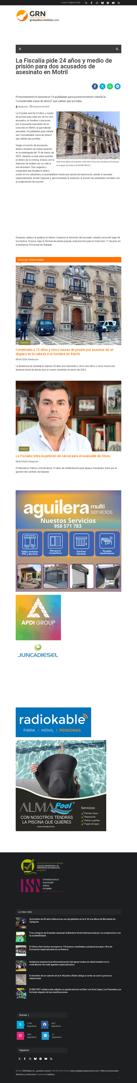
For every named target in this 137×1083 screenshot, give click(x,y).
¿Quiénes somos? (43, 1071)
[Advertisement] (66, 32)
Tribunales (24, 343)
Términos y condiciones (26, 1074)
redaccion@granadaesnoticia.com (84, 1071)
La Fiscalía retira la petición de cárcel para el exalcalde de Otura (63, 456)
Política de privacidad (109, 1071)
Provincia (24, 449)
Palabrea (50, 1074)
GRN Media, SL (28, 1071)
